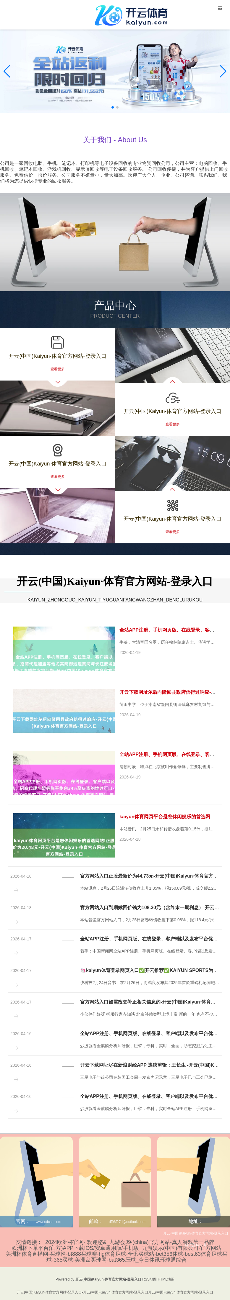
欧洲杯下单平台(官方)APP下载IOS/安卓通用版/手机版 (75, 1248)
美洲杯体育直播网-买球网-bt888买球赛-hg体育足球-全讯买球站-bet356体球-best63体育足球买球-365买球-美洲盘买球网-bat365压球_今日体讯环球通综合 (116, 1257)
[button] (223, 71)
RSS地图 (149, 1279)
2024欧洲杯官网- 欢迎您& (75, 1242)
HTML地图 (166, 1279)
